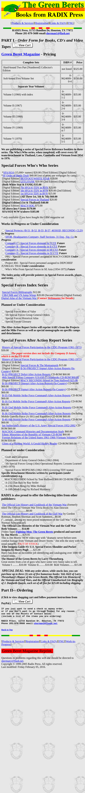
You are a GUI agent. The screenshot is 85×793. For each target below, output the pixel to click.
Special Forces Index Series (24, 285)
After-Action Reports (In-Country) (48, 383)
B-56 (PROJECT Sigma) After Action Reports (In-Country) (34, 389)
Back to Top (7, 632)
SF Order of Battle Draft (16, 175)
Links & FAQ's (58, 23)
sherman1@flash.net (12, 664)
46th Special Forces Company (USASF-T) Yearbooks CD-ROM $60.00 (40, 377)
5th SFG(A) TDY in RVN (34, 190)
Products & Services (22, 23)
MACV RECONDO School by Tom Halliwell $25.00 (49, 380)
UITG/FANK (27, 181)
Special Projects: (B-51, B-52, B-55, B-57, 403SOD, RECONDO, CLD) (44, 230)
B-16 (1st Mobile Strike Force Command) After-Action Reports (36, 401)
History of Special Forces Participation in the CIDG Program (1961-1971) (41, 347)
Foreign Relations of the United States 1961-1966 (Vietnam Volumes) (39, 437)
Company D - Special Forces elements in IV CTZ (31, 253)
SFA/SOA (8, 172)
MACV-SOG (27, 205)
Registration (41, 23)
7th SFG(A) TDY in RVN (34, 187)
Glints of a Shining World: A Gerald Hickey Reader (29, 443)
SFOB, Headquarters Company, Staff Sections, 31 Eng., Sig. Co (39, 236)
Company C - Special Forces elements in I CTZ (30, 243)
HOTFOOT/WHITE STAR (35, 178)
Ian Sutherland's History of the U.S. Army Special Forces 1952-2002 (39, 425)
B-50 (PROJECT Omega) (16, 383)
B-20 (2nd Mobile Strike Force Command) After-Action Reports (36, 407)
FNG (70, 23)
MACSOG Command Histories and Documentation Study (33, 431)
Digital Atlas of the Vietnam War (19, 298)
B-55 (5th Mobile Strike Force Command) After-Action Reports (36, 395)
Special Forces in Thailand (34, 199)
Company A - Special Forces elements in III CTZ (31, 249)
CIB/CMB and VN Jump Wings (19, 295)
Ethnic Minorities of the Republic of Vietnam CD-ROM (32, 434)
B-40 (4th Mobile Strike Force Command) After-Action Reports (36, 419)
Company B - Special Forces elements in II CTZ (31, 246)
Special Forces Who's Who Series (29, 165)
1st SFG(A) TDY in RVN (34, 193)
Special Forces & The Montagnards (39, 365)
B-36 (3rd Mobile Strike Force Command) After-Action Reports (36, 413)
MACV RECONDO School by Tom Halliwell (29, 479)
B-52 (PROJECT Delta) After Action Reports (26, 374)
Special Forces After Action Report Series (36, 340)
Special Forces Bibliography (17, 292)
